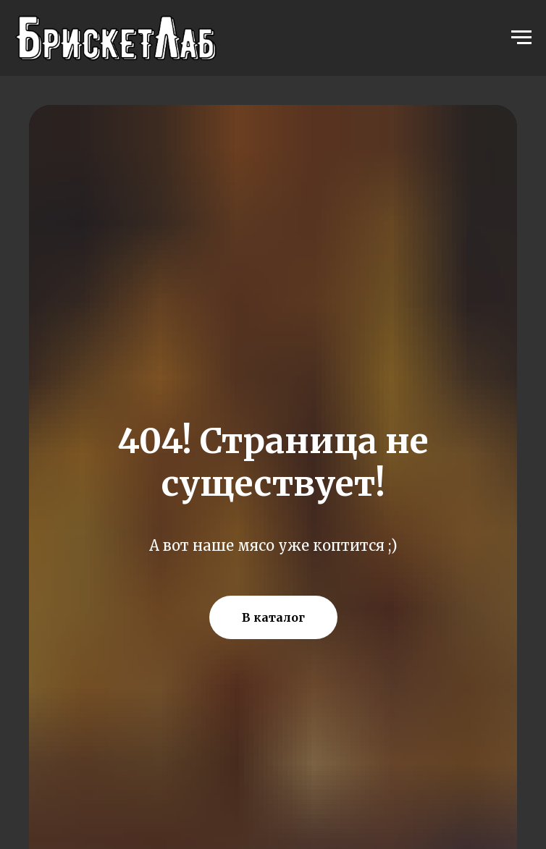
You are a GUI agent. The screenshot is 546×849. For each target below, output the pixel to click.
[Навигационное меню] (521, 37)
